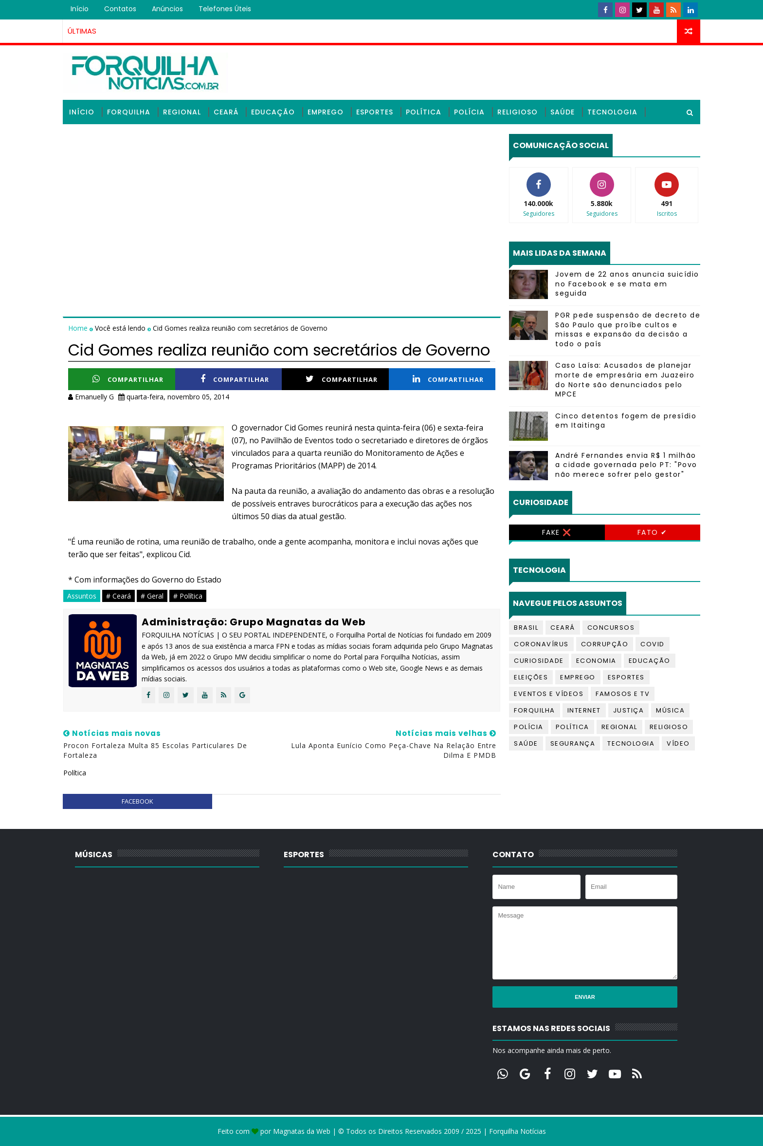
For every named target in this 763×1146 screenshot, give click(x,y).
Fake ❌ (557, 532)
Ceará (226, 112)
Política (423, 112)
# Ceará (118, 596)
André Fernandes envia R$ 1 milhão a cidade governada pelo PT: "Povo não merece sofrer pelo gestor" (626, 465)
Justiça (628, 710)
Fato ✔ (652, 532)
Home (79, 328)
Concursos (611, 627)
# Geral (152, 596)
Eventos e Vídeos (548, 693)
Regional (182, 112)
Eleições (531, 677)
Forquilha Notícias (517, 1131)
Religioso (517, 112)
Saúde (562, 112)
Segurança (573, 743)
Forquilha (128, 112)
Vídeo (678, 743)
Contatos (120, 9)
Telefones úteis (225, 9)
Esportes (374, 112)
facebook (137, 801)
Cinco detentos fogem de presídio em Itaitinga (625, 421)
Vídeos (83, 136)
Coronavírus (541, 644)
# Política (187, 596)
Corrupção (605, 644)
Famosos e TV (623, 693)
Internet (584, 710)
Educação (273, 112)
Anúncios (167, 9)
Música (670, 710)
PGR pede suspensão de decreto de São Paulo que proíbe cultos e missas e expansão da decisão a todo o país (627, 329)
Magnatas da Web (301, 1131)
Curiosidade (539, 660)
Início (80, 9)
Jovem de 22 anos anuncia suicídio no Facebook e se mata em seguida (627, 283)
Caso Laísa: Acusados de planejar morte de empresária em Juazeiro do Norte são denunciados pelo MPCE (625, 379)
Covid (652, 644)
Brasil (526, 627)
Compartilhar (128, 379)
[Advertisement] (282, 202)
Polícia (469, 112)
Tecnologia (612, 112)
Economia (596, 660)
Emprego (326, 112)
